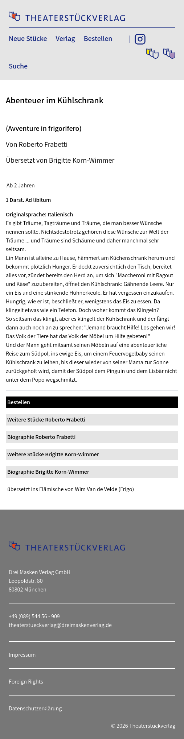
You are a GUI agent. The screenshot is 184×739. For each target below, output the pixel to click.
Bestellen (98, 38)
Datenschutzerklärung (35, 708)
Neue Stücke (28, 38)
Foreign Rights (26, 681)
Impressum (22, 655)
